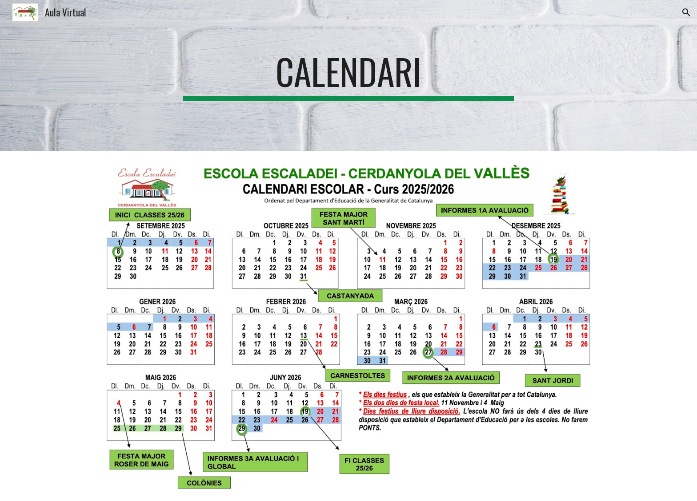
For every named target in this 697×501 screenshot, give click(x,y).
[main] (348, 75)
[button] (686, 12)
